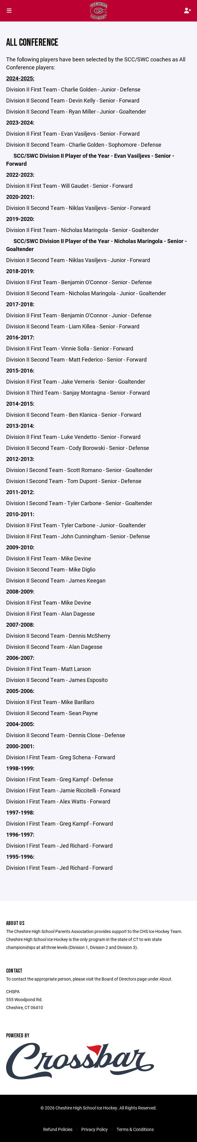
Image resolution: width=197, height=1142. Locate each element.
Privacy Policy (94, 1129)
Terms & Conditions (135, 1129)
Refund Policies (57, 1129)
